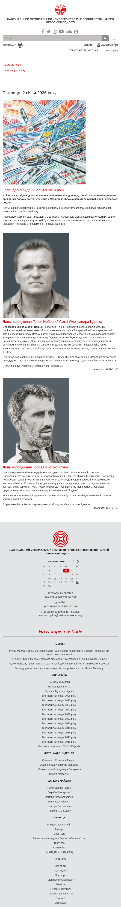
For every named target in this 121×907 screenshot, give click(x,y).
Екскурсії (107, 45)
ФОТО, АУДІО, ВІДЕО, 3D (59, 753)
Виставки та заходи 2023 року (59, 709)
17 (54, 578)
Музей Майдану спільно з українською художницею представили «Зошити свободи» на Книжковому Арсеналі (59, 652)
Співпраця (60, 902)
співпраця (9, 45)
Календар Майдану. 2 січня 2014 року (33, 190)
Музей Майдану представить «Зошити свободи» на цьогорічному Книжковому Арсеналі (59, 663)
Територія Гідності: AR (83, 50)
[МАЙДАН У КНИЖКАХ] (59, 852)
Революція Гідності (59, 801)
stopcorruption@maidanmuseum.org (60, 615)
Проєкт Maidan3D (59, 774)
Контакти (60, 866)
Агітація (59, 829)
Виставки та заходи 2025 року (59, 700)
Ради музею (60, 870)
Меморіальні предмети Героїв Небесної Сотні (59, 838)
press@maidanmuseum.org (60, 605)
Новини (59, 643)
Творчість (59, 843)
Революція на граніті (59, 787)
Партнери (60, 875)
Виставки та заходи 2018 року (59, 732)
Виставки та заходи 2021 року (59, 718)
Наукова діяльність (59, 686)
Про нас (60, 858)
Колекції (59, 817)
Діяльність (59, 674)
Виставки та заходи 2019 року (59, 728)
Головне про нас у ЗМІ (60, 893)
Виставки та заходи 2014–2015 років (59, 746)
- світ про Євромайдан (59, 806)
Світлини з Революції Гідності (59, 760)
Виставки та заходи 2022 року (59, 714)
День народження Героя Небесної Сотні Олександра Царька (52, 322)
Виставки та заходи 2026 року (59, 695)
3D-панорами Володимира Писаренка (59, 769)
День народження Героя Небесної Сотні (35, 467)
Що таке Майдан (59, 780)
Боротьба (59, 833)
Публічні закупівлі (60, 889)
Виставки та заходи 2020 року (59, 723)
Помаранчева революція (59, 797)
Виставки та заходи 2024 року (59, 705)
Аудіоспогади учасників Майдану (59, 764)
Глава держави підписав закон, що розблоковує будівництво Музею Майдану (59, 668)
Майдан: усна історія (59, 824)
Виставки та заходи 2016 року (59, 741)
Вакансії (60, 898)
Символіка (59, 847)
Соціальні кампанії (59, 682)
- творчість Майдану (59, 810)
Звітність (60, 884)
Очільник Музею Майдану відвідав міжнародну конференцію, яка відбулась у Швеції (59, 659)
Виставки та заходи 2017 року (59, 737)
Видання (89, 45)
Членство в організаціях (60, 879)
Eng (115, 50)
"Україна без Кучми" (59, 792)
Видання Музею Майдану (59, 691)
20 (71, 578)
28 (77, 582)
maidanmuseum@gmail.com (60, 596)
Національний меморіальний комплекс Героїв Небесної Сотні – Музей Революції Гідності (60, 21)
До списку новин (12, 65)
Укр (107, 50)
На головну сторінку (14, 70)
